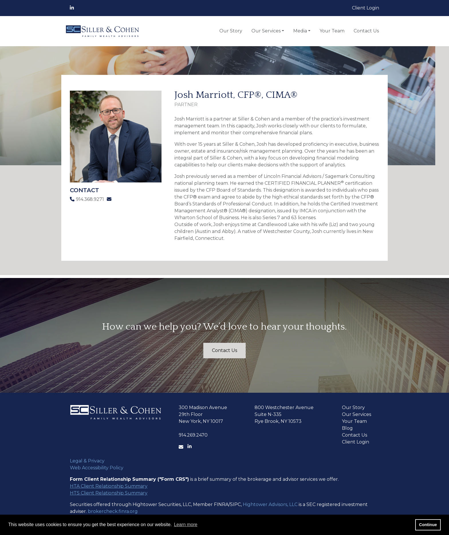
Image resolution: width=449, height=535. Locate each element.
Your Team (332, 31)
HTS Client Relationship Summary (108, 493)
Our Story (230, 31)
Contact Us (366, 31)
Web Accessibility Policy (96, 467)
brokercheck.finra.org (113, 511)
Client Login (365, 8)
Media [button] (300, 31)
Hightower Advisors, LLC (270, 504)
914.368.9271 (87, 199)
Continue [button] (428, 524)
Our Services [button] (266, 31)
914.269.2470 (193, 435)
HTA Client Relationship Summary (108, 486)
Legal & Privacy (87, 461)
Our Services (356, 414)
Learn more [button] (185, 524)
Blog (347, 428)
